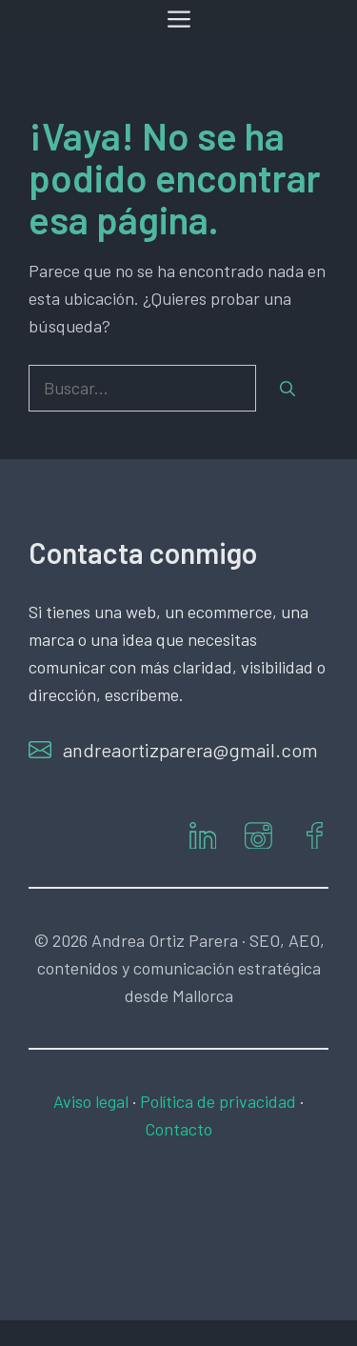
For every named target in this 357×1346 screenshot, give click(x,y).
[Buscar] (287, 389)
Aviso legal (91, 1101)
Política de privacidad (218, 1101)
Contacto (178, 1128)
